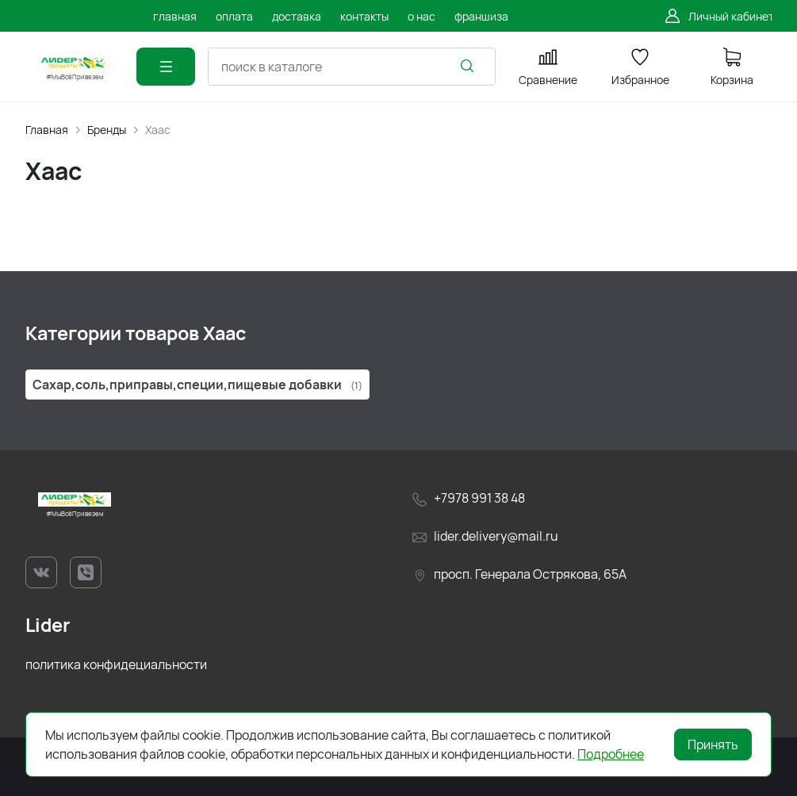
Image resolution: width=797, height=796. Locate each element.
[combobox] (352, 67)
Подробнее (610, 754)
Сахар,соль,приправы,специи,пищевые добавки (197, 384)
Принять (713, 744)
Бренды (106, 129)
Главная (46, 129)
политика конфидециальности (116, 664)
